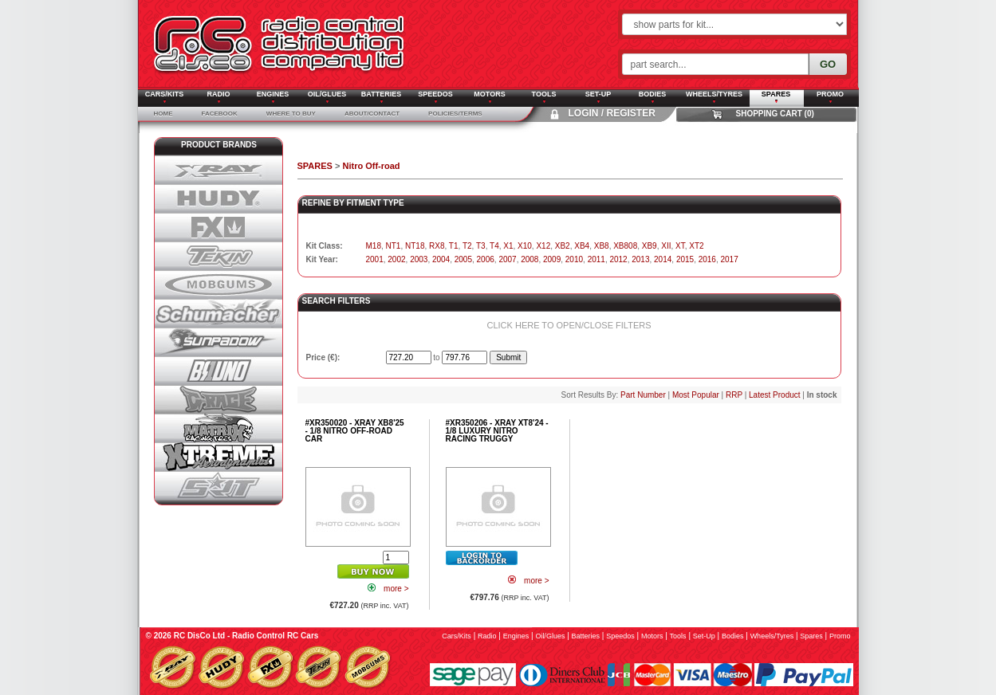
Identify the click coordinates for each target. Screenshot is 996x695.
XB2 (562, 245)
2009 (552, 259)
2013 (640, 259)
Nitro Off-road (371, 166)
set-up (704, 636)
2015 (685, 259)
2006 (485, 259)
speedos (620, 636)
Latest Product (774, 395)
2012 (618, 259)
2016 (707, 259)
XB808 (625, 245)
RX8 (436, 245)
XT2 (696, 245)
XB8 (601, 245)
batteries (586, 636)
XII (666, 245)
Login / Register (612, 113)
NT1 (393, 245)
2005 (463, 259)
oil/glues (550, 636)
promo (840, 636)
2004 (441, 259)
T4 (494, 245)
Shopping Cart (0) (775, 113)
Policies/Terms (455, 113)
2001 (375, 259)
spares (811, 636)
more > (396, 588)
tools (678, 636)
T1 (454, 245)
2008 (529, 259)
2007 (507, 259)
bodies (733, 636)
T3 (481, 245)
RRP (734, 395)
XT (680, 245)
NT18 (414, 245)
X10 (525, 245)
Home (163, 113)
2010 (574, 259)
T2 (467, 245)
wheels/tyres (772, 636)
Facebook (220, 113)
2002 (396, 259)
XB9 (649, 245)
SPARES (315, 166)
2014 (662, 259)
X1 (508, 245)
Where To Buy (291, 113)
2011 (596, 259)
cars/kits (456, 636)
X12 (543, 245)
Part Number (643, 395)
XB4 (581, 245)
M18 (373, 245)
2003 (418, 259)
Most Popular (695, 395)
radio (487, 636)
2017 (729, 259)
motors (652, 636)
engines (516, 636)
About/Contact (372, 113)
